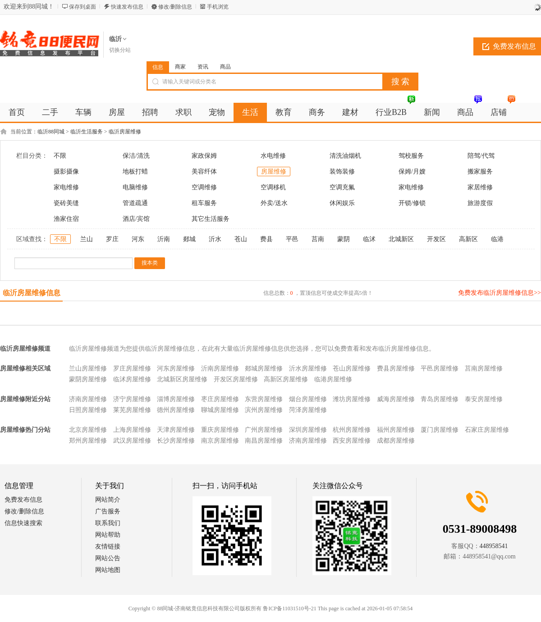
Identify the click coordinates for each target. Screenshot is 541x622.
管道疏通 (135, 203)
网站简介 (107, 499)
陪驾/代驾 (481, 155)
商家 (180, 67)
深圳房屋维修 (308, 429)
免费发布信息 (23, 499)
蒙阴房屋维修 (88, 379)
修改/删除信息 (175, 7)
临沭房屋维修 (132, 379)
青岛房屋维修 (439, 399)
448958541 (494, 546)
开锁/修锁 (412, 203)
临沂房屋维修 (125, 131)
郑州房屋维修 (88, 440)
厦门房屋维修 (439, 429)
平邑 (292, 239)
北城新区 (401, 239)
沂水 (215, 239)
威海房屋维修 (396, 399)
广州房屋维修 (264, 429)
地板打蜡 (135, 171)
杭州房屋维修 (352, 429)
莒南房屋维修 (484, 368)
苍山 (240, 239)
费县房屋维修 (396, 368)
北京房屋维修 (88, 429)
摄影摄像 (66, 171)
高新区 (468, 239)
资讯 (202, 67)
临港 (497, 239)
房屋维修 (273, 171)
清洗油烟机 (345, 155)
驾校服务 (411, 155)
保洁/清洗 (136, 155)
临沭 (369, 239)
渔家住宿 (66, 218)
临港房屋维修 (333, 379)
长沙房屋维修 (176, 440)
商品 (225, 67)
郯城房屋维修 (264, 368)
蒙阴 (343, 239)
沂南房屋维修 (220, 368)
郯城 (189, 239)
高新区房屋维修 (286, 379)
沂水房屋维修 (308, 368)
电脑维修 (135, 187)
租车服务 (204, 203)
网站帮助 (107, 534)
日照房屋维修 (88, 410)
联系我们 (107, 523)
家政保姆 (204, 155)
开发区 (436, 239)
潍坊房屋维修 (352, 399)
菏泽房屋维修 (308, 410)
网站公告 (107, 558)
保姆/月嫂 (412, 171)
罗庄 (112, 239)
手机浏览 (218, 7)
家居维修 (480, 187)
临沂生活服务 (86, 131)
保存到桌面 (82, 7)
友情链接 (107, 546)
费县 (266, 239)
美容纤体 (204, 171)
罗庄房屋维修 (132, 368)
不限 (60, 155)
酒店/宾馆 (136, 218)
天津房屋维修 (176, 429)
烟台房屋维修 (308, 399)
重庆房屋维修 (220, 429)
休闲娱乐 (342, 203)
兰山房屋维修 (88, 368)
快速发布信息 (127, 7)
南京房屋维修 (220, 440)
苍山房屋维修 (352, 368)
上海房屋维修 (132, 429)
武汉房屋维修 (132, 440)
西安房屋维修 (352, 440)
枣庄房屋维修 (220, 399)
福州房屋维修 (396, 429)
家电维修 (66, 187)
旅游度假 (480, 203)
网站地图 (107, 570)
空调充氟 (342, 187)
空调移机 (273, 187)
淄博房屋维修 (176, 399)
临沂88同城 (50, 131)
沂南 (163, 239)
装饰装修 (342, 171)
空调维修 (204, 187)
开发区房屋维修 (236, 379)
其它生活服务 (210, 218)
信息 (157, 67)
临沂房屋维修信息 (31, 293)
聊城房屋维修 (220, 410)
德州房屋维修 (176, 410)
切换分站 (120, 50)
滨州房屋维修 (264, 410)
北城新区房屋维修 (182, 379)
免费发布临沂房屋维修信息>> (499, 292)
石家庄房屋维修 (487, 429)
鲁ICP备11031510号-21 (289, 608)
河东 (138, 239)
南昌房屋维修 (264, 440)
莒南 (318, 239)
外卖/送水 (274, 203)
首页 (17, 112)
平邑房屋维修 (439, 368)
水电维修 (273, 155)
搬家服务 (480, 171)
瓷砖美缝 (66, 203)
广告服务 (107, 511)
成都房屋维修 (396, 440)
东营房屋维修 (264, 399)
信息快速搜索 (23, 523)
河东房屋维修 (176, 368)
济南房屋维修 (88, 399)
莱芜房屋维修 (132, 410)
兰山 (86, 239)
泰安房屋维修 (484, 399)
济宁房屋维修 (132, 399)
